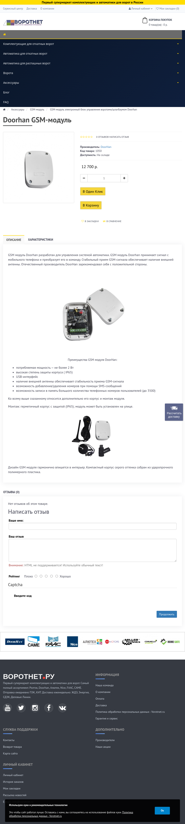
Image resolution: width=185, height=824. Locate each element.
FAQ (6, 102)
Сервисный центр (13, 8)
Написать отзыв (119, 136)
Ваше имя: (16, 520)
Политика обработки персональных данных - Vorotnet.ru (130, 712)
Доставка (31, 8)
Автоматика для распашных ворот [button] (91, 63)
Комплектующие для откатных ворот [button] (91, 44)
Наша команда (104, 685)
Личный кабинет (13, 775)
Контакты (9, 740)
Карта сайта (10, 753)
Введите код (22, 596)
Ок (162, 810)
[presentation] (68, 600)
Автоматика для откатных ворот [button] (91, 53)
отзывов (102, 136)
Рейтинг (14, 576)
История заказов (13, 782)
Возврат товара (12, 747)
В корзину (91, 205)
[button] (139, 8)
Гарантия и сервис (107, 718)
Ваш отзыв (16, 536)
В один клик (93, 191)
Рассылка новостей (14, 795)
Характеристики (40, 239)
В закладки (90, 221)
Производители (105, 740)
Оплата (100, 698)
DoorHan (106, 147)
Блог (6, 92)
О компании (47, 8)
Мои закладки (11, 788)
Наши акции (103, 747)
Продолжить (166, 614)
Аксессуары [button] (91, 83)
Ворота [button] (91, 73)
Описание (13, 240)
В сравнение (112, 221)
